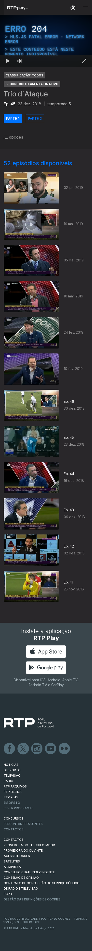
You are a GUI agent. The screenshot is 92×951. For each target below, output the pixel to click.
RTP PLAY (11, 797)
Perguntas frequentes (23, 824)
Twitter (23, 749)
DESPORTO (12, 770)
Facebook (9, 749)
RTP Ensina (13, 792)
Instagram (37, 749)
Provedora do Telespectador (29, 845)
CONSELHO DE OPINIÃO (21, 877)
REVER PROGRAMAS (19, 808)
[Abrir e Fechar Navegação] (85, 8)
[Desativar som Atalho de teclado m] (20, 61)
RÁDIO (8, 781)
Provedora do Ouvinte (23, 850)
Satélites (12, 861)
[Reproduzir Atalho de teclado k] (8, 61)
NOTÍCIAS (11, 765)
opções (13, 137)
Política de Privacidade (21, 918)
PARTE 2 (35, 118)
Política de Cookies (55, 918)
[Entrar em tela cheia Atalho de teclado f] (84, 61)
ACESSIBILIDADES (17, 856)
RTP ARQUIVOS (15, 786)
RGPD (8, 894)
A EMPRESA (12, 867)
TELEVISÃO (12, 775)
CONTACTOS (14, 839)
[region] (46, 41)
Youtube (51, 749)
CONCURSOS (13, 818)
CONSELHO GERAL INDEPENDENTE (29, 872)
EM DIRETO (12, 803)
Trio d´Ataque (26, 94)
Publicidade (31, 922)
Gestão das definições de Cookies (32, 899)
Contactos (14, 829)
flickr (64, 749)
